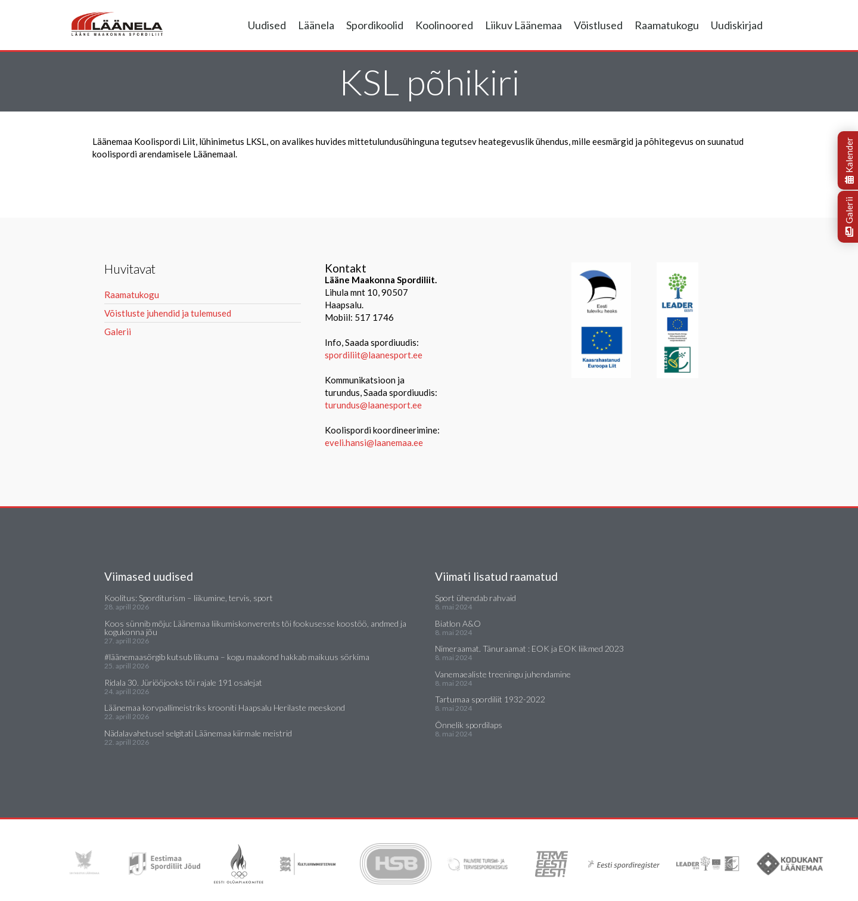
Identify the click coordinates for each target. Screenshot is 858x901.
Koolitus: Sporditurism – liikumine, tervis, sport (188, 598)
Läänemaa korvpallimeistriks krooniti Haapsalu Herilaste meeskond (224, 707)
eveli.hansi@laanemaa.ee (374, 442)
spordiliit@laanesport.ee (373, 354)
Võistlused (598, 25)
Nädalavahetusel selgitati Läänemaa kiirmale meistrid (198, 733)
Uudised (267, 25)
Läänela (316, 25)
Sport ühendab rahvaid (475, 598)
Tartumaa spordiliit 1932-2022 (490, 699)
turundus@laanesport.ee (374, 405)
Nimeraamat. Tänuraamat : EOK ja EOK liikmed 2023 (529, 648)
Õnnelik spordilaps (468, 725)
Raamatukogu (667, 25)
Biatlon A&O (458, 623)
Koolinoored (444, 25)
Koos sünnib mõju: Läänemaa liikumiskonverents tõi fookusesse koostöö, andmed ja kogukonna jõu (255, 627)
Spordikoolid (374, 25)
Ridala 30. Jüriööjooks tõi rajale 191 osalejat (183, 682)
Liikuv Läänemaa (523, 25)
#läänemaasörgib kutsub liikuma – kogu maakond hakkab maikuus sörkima (236, 657)
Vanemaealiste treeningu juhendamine (503, 674)
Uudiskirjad (737, 25)
